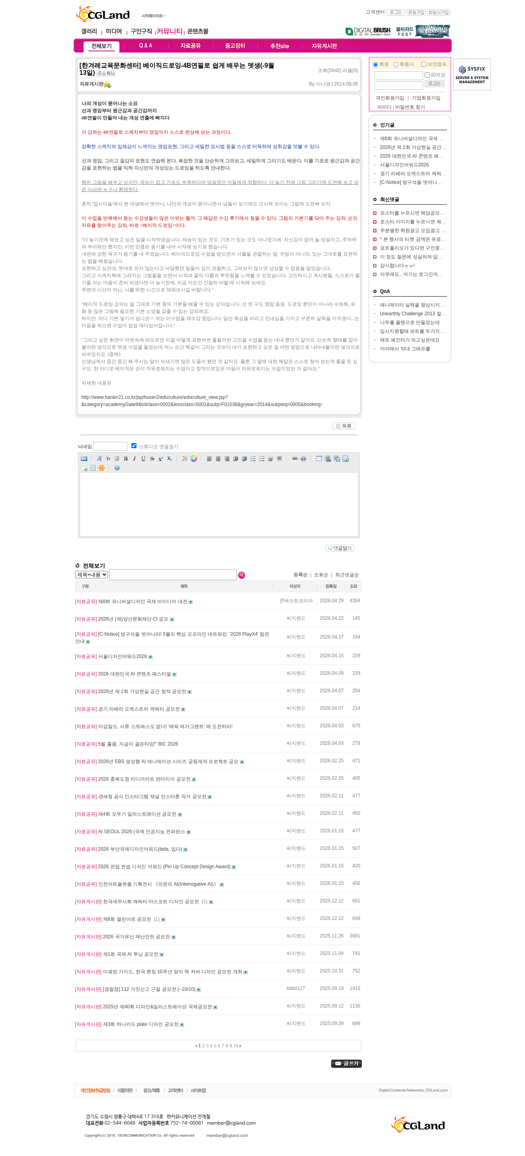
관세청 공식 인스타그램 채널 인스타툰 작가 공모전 (141, 796)
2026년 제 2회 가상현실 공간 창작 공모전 (131, 691)
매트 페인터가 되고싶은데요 (410, 340)
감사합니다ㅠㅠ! (397, 265)
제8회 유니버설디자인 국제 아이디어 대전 (132, 601)
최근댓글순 (347, 575)
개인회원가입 (389, 98)
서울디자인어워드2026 (111, 656)
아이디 (384, 107)
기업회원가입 (426, 98)
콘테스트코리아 (296, 600)
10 (235, 1046)
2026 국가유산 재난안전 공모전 (123, 936)
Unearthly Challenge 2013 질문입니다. (421, 313)
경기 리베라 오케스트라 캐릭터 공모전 (128, 709)
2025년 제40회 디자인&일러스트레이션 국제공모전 (144, 1007)
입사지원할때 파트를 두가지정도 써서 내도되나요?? (435, 331)
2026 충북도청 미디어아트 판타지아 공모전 (133, 779)
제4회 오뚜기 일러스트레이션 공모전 (126, 814)
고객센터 (375, 12)
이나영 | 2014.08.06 (337, 84)
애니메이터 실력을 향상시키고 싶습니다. (423, 305)
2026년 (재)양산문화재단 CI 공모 (122, 619)
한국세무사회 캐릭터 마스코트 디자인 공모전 (138, 901)
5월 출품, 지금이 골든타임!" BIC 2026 (126, 744)
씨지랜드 (296, 618)
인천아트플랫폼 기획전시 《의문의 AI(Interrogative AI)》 (147, 884)
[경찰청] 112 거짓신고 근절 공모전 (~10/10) (136, 989)
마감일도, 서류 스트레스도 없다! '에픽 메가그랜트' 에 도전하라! (154, 726)
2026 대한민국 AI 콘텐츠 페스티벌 (124, 674)
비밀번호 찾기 (410, 107)
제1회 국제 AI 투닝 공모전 (117, 954)
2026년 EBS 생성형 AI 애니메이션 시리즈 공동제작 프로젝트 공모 (157, 761)
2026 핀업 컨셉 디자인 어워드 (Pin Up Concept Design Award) (153, 866)
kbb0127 (296, 988)
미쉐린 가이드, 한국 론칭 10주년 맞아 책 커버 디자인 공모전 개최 (159, 971)
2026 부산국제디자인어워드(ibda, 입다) (129, 849)
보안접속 (437, 64)
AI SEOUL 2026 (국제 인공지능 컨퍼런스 (131, 831)
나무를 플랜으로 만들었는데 (410, 322)
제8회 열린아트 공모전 (114, 919)
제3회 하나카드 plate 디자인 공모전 (127, 1024)
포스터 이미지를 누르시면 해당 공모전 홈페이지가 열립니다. (444, 222)
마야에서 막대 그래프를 (405, 348)
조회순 (321, 575)
